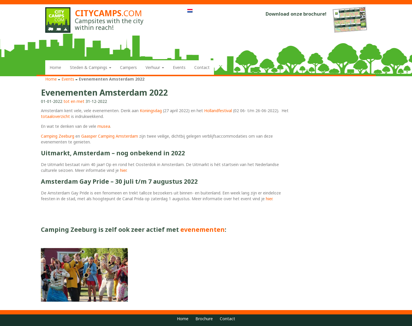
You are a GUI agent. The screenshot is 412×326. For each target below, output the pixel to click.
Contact (202, 67)
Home (55, 67)
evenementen (202, 229)
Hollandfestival (218, 110)
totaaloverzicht (55, 116)
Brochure (204, 318)
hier (123, 170)
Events (179, 67)
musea (103, 126)
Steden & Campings (90, 67)
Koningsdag (151, 110)
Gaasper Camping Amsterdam (109, 136)
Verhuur (155, 67)
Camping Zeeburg (57, 136)
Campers (128, 67)
